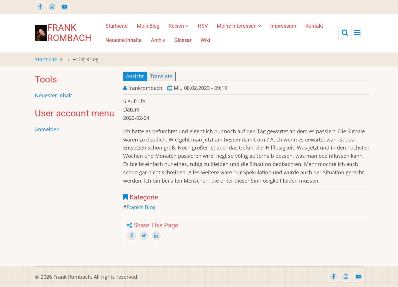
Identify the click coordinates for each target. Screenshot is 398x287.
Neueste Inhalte (123, 40)
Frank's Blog (141, 207)
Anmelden (47, 129)
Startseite (116, 26)
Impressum (283, 26)
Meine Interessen (239, 26)
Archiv (158, 40)
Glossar (182, 40)
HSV (203, 26)
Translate (161, 76)
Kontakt (314, 26)
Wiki (205, 40)
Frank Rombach (69, 32)
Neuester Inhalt (53, 95)
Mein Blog (148, 26)
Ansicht (135, 76)
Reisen (179, 26)
